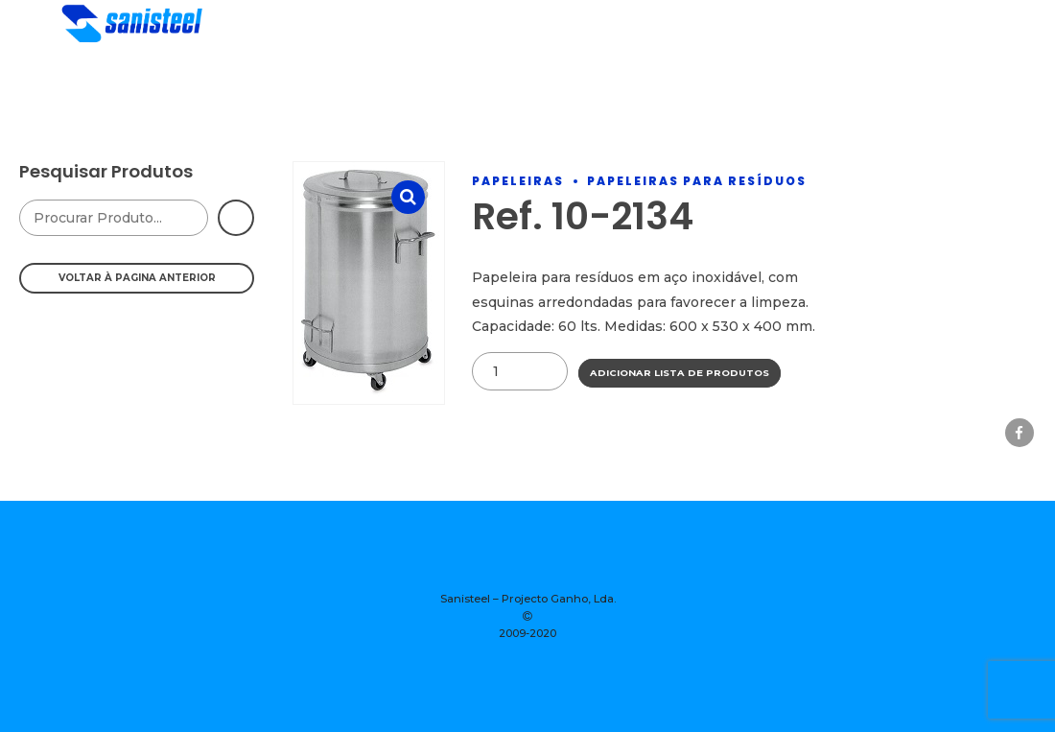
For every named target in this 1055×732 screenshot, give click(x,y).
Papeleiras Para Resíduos (697, 181)
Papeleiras (518, 181)
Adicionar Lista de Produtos (679, 372)
